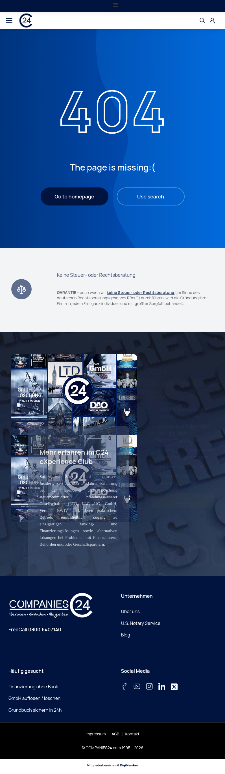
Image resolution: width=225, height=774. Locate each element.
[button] (115, 4)
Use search (150, 196)
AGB (115, 734)
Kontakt (132, 734)
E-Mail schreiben (26, 645)
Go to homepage (74, 196)
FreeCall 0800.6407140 (34, 629)
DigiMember (129, 765)
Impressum (96, 734)
